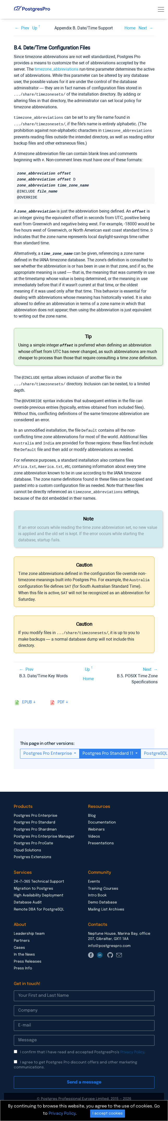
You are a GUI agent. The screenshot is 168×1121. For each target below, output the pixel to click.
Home (130, 28)
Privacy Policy (132, 1047)
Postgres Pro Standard (34, 817)
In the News (24, 949)
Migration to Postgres (33, 883)
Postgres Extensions (32, 851)
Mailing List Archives (106, 904)
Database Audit (28, 897)
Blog (92, 810)
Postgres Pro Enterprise (48, 748)
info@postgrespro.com (109, 940)
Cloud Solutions (27, 845)
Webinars (96, 824)
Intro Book (97, 890)
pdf (61, 697)
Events (94, 876)
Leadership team (29, 928)
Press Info (23, 963)
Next (143, 28)
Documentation (102, 817)
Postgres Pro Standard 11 (108, 748)
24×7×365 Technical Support (39, 876)
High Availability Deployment (38, 890)
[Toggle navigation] (161, 9)
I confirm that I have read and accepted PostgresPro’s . (82, 1047)
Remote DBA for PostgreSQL (39, 904)
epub (27, 697)
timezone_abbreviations (56, 69)
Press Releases (27, 956)
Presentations (101, 838)
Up (34, 28)
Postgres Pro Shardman (35, 824)
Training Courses (103, 883)
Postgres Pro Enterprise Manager (44, 831)
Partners (22, 935)
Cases (19, 942)
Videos (94, 831)
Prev (25, 28)
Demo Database (102, 897)
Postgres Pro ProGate (33, 838)
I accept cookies (107, 1113)
